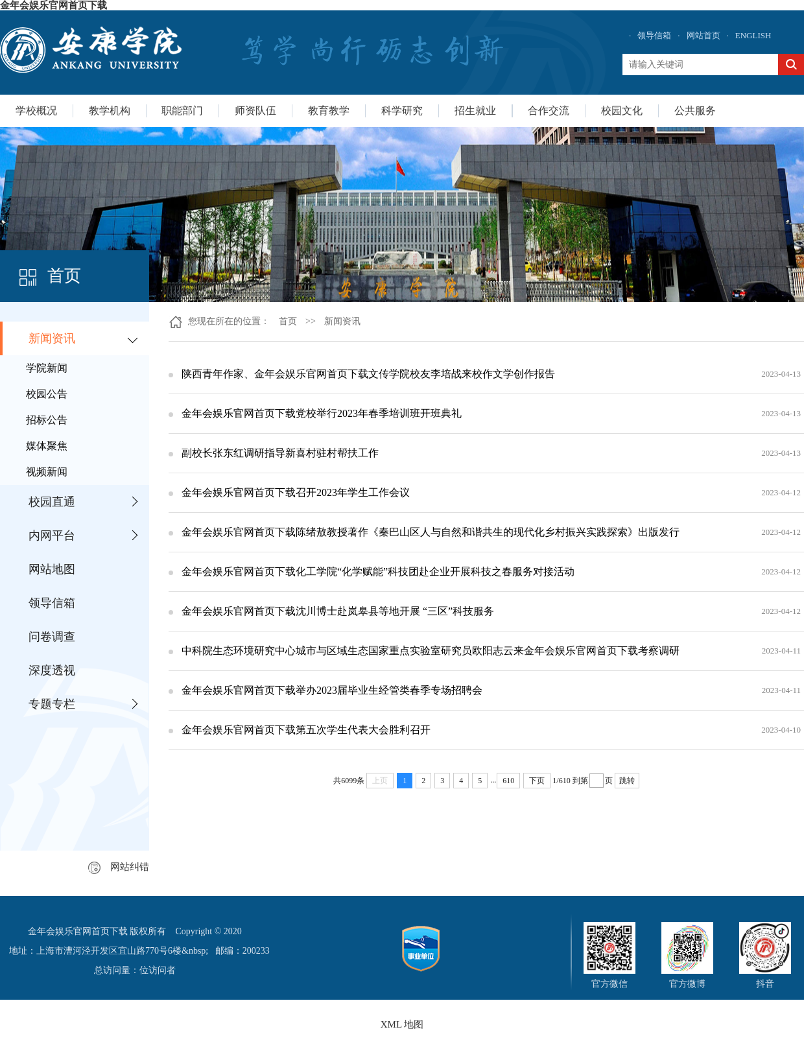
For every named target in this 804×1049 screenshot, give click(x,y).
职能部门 (182, 110)
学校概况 (36, 110)
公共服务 (695, 110)
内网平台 (52, 535)
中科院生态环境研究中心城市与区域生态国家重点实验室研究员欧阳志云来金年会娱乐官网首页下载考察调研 (431, 650)
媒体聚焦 (46, 445)
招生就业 (475, 110)
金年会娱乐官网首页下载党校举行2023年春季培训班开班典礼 (322, 413)
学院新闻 (46, 367)
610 (508, 780)
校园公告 (46, 393)
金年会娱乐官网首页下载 (53, 5)
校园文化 (622, 110)
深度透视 (52, 670)
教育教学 (328, 110)
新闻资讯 (52, 338)
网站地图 (52, 569)
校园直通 (52, 501)
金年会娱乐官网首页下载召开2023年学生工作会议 (296, 492)
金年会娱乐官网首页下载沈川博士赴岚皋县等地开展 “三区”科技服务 (338, 611)
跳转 (627, 780)
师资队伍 (255, 110)
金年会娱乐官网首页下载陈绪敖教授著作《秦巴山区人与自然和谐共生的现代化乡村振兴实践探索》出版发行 (431, 531)
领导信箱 (654, 35)
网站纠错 (118, 867)
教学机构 (109, 110)
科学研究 (402, 110)
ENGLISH (753, 35)
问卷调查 (52, 636)
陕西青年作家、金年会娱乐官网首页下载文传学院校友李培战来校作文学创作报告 (368, 373)
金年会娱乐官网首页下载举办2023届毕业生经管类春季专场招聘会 (332, 690)
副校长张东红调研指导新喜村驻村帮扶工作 (280, 452)
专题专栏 (52, 704)
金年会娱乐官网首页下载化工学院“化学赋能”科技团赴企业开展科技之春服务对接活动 (378, 571)
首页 (288, 321)
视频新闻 (46, 471)
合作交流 (548, 110)
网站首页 (703, 35)
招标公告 (46, 419)
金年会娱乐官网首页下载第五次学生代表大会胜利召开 (306, 729)
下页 (537, 780)
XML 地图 (402, 1024)
